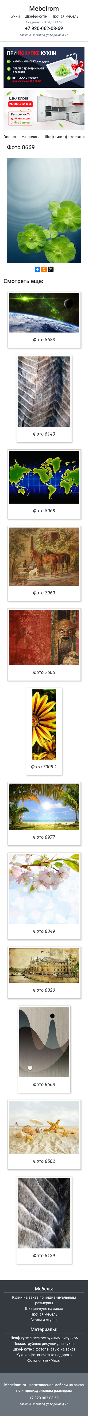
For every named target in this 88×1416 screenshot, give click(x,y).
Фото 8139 (44, 1255)
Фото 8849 (44, 931)
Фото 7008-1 (44, 766)
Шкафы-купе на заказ (44, 1308)
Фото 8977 (44, 837)
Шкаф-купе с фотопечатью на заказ (43, 1349)
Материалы (30, 137)
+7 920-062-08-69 (44, 28)
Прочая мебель (64, 16)
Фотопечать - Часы (44, 1360)
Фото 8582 (44, 1161)
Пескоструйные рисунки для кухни (44, 1343)
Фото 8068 (44, 510)
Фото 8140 (44, 434)
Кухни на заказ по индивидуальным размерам (44, 1300)
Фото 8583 (44, 339)
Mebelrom (44, 8)
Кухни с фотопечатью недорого (44, 1355)
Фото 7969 (44, 593)
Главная (10, 137)
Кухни (15, 16)
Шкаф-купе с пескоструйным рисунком (44, 1338)
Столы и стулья (44, 1320)
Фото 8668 (44, 1084)
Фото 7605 (44, 672)
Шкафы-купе (35, 16)
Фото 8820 (44, 990)
